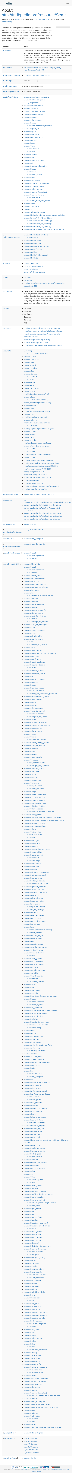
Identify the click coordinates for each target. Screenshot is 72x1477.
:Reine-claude (32, 1309)
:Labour (29, 163)
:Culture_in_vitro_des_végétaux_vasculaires (43, 817)
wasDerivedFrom (10, 494)
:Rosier (29, 1332)
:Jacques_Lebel (32, 1039)
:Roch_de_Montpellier (35, 1324)
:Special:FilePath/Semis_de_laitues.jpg (42, 519)
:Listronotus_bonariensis (35, 1108)
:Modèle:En (31, 238)
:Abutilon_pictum (33, 576)
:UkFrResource (31, 1438)
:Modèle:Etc (31, 258)
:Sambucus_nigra (33, 1361)
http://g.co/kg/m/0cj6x (31, 480)
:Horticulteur (31, 1019)
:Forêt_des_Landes (34, 915)
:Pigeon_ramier (32, 1209)
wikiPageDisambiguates (12, 546)
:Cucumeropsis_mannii (35, 803)
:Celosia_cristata (33, 731)
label (6, 308)
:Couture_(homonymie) (35, 794)
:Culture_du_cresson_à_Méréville (39, 812)
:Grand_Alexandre (33, 961)
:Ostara (29, 1177)
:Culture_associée (33, 809)
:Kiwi (28, 1071)
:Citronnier (30, 754)
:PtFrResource (30, 1444)
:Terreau (30, 209)
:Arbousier (30, 619)
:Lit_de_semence (33, 1111)
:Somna (30, 420)
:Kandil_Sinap (32, 1065)
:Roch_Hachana (32, 1321)
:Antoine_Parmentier (34, 604)
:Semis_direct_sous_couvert (37, 201)
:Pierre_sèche (32, 1206)
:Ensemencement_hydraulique (38, 126)
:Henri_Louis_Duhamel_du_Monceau (40, 996)
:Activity (28, 280)
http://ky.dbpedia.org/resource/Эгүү (36, 417)
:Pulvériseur (31, 1283)
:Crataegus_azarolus (34, 800)
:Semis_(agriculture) (34, 556)
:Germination (31, 149)
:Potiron (29, 1260)
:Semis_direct (32, 198)
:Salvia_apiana (32, 1358)
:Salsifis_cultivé (32, 1355)
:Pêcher (29, 1295)
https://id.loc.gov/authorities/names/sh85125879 (41, 466)
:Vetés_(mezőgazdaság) (36, 400)
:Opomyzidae (31, 1165)
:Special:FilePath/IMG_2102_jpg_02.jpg (42, 505)
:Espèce (30, 131)
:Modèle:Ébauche (33, 249)
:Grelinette (30, 155)
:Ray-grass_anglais (34, 186)
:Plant (29, 1214)
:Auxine (29, 648)
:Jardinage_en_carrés (35, 1051)
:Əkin (29, 362)
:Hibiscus (30, 999)
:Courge (30, 792)
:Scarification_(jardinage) (36, 1378)
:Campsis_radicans (34, 714)
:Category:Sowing (35, 354)
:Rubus (29, 1344)
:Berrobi (29, 668)
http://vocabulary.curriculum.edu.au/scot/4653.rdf (41, 486)
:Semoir (29, 203)
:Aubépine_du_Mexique (35, 645)
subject (6, 263)
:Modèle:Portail (32, 243)
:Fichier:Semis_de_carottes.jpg (38, 221)
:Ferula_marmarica (33, 901)
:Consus (30, 774)
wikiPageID (8, 81)
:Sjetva (29, 397)
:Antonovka (31, 607)
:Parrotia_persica (33, 1185)
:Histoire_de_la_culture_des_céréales (40, 1010)
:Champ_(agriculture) (34, 114)
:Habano (30, 984)
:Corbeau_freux (32, 780)
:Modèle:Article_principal (35, 255)
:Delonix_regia (32, 843)
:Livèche (30, 1114)
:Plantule (30, 172)
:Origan (29, 1171)
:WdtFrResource (31, 1453)
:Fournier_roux (32, 924)
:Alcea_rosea (31, 590)
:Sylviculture (31, 206)
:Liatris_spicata (32, 1100)
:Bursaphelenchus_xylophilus (37, 696)
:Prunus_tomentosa (34, 1278)
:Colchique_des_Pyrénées (36, 766)
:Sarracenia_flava (33, 1364)
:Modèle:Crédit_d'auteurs (36, 235)
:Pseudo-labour (32, 1281)
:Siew (29, 437)
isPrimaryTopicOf (10, 524)
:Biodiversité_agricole (34, 673)
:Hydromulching (32, 1028)
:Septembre (31, 1413)
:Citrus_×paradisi (33, 757)
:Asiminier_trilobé (33, 636)
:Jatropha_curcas (33, 1056)
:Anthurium (31, 601)
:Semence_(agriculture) (35, 192)
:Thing (27, 277)
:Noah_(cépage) (32, 1154)
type (5, 277)
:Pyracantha (31, 1286)
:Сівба (29, 457)
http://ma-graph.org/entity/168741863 (37, 469)
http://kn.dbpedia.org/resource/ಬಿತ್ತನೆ (37, 411)
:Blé (28, 676)
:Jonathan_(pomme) (34, 1059)
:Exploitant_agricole (34, 889)
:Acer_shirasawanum (34, 578)
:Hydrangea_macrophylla (36, 1025)
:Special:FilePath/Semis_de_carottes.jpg (42, 513)
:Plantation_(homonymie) (36, 1223)
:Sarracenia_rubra (33, 1373)
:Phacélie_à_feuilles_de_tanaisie (38, 1194)
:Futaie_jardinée (32, 938)
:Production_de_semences (36, 183)
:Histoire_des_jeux (33, 1016)
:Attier (29, 642)
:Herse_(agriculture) (34, 160)
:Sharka (29, 1422)
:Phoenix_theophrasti (34, 1200)
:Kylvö (29, 385)
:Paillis (29, 1183)
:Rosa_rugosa (32, 1329)
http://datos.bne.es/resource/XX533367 (38, 478)
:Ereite (29, 382)
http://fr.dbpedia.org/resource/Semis (34, 15)
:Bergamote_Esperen (34, 665)
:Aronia (29, 627)
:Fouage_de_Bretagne (35, 921)
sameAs (7, 351)
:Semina (30, 406)
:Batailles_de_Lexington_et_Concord (40, 653)
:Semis (29, 524)
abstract (7, 51)
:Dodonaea (31, 846)
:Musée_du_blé (32, 1145)
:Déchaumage (32, 861)
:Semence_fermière (34, 195)
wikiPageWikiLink (10, 97)
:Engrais (30, 123)
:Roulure (30, 1341)
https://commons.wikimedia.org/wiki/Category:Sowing (43, 331)
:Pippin (29, 1211)
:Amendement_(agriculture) (36, 97)
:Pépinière (30, 1289)
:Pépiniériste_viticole (34, 1292)
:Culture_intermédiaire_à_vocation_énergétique (44, 820)
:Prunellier (30, 1266)
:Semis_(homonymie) (34, 544)
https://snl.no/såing (31, 337)
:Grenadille (31, 973)
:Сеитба (30, 365)
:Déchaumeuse (32, 864)
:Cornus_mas (32, 783)
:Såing (29, 434)
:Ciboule (30, 751)
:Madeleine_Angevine (34, 1126)
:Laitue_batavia (32, 1088)
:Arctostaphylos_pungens (36, 622)
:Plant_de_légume (33, 1217)
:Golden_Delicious (33, 950)
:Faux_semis (31, 134)
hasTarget (8, 1438)
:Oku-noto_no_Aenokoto (35, 1162)
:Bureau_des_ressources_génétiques (40, 694)
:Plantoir (30, 169)
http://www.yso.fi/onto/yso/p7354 (35, 489)
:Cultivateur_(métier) (34, 806)
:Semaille (30, 553)
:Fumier (29, 143)
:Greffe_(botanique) (34, 964)
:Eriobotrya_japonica (34, 881)
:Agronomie (31, 103)
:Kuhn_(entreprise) (33, 539)
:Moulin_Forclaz (32, 1137)
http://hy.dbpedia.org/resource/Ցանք (37, 403)
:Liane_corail (31, 1097)
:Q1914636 (30, 286)
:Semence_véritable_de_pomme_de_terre (42, 1396)
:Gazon (29, 146)
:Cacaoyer (30, 705)
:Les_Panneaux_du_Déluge (37, 1094)
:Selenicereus (32, 1387)
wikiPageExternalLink (12, 75)
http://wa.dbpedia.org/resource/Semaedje (39, 460)
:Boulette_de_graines (34, 100)
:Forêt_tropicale (32, 918)
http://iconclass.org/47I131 (33, 483)
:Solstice (30, 1425)
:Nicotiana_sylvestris (34, 1151)
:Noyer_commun (33, 1157)
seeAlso (7, 328)
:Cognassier (31, 760)
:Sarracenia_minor (33, 1370)
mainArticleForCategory (12, 532)
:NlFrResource (30, 1441)
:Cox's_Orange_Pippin (35, 797)
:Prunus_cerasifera (33, 1269)
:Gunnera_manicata (34, 982)
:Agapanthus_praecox (35, 584)
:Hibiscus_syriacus (33, 1005)
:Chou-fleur (31, 748)
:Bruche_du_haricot (34, 691)
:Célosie (30, 829)
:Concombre (31, 771)
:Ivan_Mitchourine (33, 1036)
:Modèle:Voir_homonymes (36, 246)
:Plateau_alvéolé (33, 175)
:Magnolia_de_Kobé (34, 1128)
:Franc (29, 927)
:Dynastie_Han (32, 858)
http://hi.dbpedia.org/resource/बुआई (36, 394)
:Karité (29, 1068)
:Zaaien (29, 431)
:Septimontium (32, 1416)
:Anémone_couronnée (35, 610)
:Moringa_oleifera (33, 1134)
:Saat (29, 371)
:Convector (31, 777)
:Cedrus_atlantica (33, 728)
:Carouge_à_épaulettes (35, 722)
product (8, 539)
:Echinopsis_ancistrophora (36, 872)
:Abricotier (30, 573)
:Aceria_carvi (31, 581)
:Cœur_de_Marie (33, 835)
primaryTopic (10, 1458)
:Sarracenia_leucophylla (35, 1367)
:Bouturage (31, 682)
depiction (7, 500)
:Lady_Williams (32, 1085)
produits (9, 1433)
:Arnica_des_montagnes (35, 624)
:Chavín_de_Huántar (34, 745)
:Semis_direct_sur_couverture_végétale (41, 1407)
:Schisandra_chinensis (35, 1381)
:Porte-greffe (31, 1255)
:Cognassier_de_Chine (35, 763)
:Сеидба (30, 426)
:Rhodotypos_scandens (35, 1315)
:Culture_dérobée (33, 120)
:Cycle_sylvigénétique (35, 826)
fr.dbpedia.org (7, 22)
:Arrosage (30, 633)
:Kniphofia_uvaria (33, 1074)
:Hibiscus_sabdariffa (34, 1002)
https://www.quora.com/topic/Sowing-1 (37, 340)
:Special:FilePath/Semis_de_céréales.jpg (43, 516)
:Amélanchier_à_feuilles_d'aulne (38, 596)
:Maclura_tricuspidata (34, 1123)
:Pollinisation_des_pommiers (37, 1246)
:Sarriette (30, 1376)
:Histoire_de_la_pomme (35, 1013)
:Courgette (30, 117)
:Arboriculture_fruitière (35, 616)
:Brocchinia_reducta (34, 688)
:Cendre (30, 734)
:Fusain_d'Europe (33, 933)
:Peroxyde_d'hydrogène (35, 166)
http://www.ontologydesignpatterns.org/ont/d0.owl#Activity (44, 283)
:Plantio (30, 440)
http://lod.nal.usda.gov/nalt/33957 (36, 343)
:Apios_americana (33, 613)
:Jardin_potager (32, 1048)
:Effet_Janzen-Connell (35, 875)
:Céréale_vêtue (32, 832)
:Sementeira (31, 388)
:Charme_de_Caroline (35, 740)
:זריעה (29, 391)
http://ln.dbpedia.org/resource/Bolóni (37, 423)
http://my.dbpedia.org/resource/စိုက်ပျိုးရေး (39, 429)
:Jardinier (30, 1054)
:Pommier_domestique (35, 1249)
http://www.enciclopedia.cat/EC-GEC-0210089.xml (42, 328)
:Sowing (28, 351)
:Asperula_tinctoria (33, 639)
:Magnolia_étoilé (33, 1131)
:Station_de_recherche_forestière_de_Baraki (43, 1427)
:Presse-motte (32, 180)
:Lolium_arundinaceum (35, 1117)
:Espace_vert (31, 129)
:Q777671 (30, 357)
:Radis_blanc (31, 1304)
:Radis (29, 1301)
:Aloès (29, 593)
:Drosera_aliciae (33, 852)
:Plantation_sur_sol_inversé (37, 1226)
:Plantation (31, 1220)
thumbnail (7, 68)
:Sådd (29, 452)
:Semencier (31, 1399)
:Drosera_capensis (33, 855)
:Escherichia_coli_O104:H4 (36, 884)
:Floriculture (31, 912)
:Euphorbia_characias (35, 887)
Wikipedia (25, 1469)
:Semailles (30, 559)
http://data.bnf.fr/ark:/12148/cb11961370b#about (41, 463)
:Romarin (30, 1327)
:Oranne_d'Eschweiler (35, 1168)
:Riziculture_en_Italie (34, 1318)
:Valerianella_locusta (34, 212)
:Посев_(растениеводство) (37, 446)
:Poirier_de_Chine (33, 1240)
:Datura (29, 838)
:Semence (30, 1390)
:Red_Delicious (32, 1306)
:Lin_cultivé (31, 1105)
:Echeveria (31, 869)
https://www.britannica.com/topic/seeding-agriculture (42, 334)
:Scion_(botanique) (33, 1384)
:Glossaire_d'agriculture (35, 947)
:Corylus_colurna (33, 786)
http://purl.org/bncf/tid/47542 (34, 472)
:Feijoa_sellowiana (33, 898)
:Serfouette (31, 1419)
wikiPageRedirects (12, 553)
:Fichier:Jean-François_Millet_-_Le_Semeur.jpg (44, 229)
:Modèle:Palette (32, 241)
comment (7, 291)
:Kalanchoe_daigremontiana (37, 1062)
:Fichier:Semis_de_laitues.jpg (37, 227)
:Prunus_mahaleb (33, 1272)
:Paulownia (31, 1188)
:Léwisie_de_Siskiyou (34, 1120)
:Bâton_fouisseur (33, 699)
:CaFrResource (31, 1447)
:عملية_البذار (31, 359)
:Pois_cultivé (31, 1243)
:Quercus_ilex (32, 1298)
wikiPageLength (10, 86)
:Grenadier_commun (34, 970)
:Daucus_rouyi (32, 840)
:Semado (30, 374)
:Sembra (30, 368)
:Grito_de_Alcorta (33, 976)
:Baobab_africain (33, 650)
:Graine (29, 152)
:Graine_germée (33, 959)
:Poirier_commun (33, 1237)
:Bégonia (30, 702)
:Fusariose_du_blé (33, 936)
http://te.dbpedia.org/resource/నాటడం (37, 454)
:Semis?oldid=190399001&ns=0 (38, 494)
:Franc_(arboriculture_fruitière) (38, 930)
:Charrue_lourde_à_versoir (36, 743)
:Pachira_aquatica (33, 1180)
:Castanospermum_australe (37, 725)
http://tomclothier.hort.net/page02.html (37, 75)
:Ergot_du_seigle (33, 878)
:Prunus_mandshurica (35, 1275)
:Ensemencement (33, 106)
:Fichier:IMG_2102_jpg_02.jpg (37, 218)
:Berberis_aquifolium (34, 662)
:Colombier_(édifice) (34, 768)
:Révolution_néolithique (35, 1350)
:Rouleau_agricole (33, 189)
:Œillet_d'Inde (32, 564)
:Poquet (29, 178)
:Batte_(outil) (31, 656)
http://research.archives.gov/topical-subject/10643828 (43, 345)
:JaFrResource (31, 1450)
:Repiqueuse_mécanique (36, 1312)
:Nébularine (31, 1160)
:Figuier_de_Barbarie (34, 907)
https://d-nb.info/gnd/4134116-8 (35, 475)
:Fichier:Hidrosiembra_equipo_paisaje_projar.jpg (44, 215)
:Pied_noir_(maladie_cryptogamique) (40, 1203)
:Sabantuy (30, 1353)
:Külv (29, 380)
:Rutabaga (30, 1347)
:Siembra (30, 377)
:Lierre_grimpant (33, 1103)
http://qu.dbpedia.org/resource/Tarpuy (37, 443)
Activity (17, 19)
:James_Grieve (32, 1042)
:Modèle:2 (30, 252)
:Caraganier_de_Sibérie (35, 717)
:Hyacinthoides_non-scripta (36, 1022)
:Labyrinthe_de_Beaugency (37, 1082)
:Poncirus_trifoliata (33, 1252)
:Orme (29, 1174)
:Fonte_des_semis (33, 137)
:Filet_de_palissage (34, 910)
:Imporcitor (31, 1033)
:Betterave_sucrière (34, 671)
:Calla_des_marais (33, 708)
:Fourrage (30, 140)
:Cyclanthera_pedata (34, 823)
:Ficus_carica (31, 904)
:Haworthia (31, 993)
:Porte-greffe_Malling (34, 1257)
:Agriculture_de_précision (36, 587)
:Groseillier (31, 979)
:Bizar (29, 414)
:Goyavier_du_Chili (34, 953)
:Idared (29, 1031)
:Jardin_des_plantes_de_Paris (38, 1045)
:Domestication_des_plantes (37, 849)
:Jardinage (31, 108)
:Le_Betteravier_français (35, 1091)
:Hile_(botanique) (33, 1008)
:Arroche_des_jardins (34, 630)
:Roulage (30, 1335)
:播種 (29, 408)
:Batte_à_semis (32, 659)
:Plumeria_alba (32, 1234)
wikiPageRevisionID (11, 91)
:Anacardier (31, 599)
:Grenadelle (31, 967)
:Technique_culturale (34, 111)
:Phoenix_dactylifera (34, 1197)
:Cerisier (30, 737)
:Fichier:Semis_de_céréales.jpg (38, 224)
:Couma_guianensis (34, 789)
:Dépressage (31, 866)
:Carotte (30, 720)
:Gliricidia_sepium (33, 944)
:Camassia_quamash (34, 711)
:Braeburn (30, 685)
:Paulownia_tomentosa (35, 1191)
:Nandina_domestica (34, 1148)
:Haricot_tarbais (32, 990)
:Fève (29, 941)
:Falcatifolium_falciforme (35, 892)
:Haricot (29, 157)
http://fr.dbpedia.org (43, 19)
